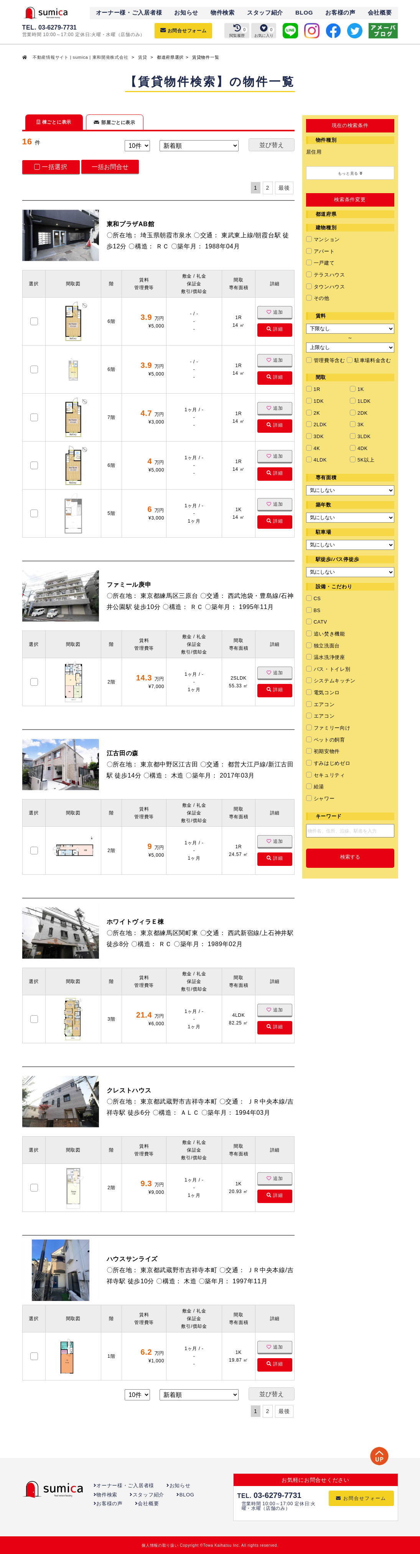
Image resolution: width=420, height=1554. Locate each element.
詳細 (275, 329)
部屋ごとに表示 (114, 122)
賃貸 (142, 57)
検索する (350, 857)
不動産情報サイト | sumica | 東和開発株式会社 (80, 57)
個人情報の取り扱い (160, 1545)
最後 (284, 188)
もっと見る (350, 173)
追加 (275, 312)
